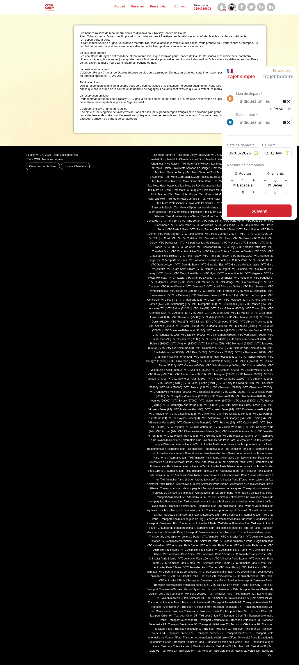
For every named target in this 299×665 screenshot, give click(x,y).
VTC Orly (229, 247)
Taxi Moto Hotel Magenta (163, 185)
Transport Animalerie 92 (226, 602)
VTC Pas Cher (186, 247)
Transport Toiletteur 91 (188, 628)
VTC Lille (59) (201, 308)
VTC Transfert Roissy (216, 255)
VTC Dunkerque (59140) (183, 361)
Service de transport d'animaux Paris (250, 580)
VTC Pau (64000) (196, 352)
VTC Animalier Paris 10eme (249, 554)
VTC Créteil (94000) (214, 339)
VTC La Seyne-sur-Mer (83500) (187, 378)
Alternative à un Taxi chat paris (253, 492)
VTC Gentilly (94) (210, 435)
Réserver (137, 6)
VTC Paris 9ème (225, 225)
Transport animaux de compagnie (180, 488)
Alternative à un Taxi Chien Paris (220, 514)
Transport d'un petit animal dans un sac (248, 532)
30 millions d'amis (203, 646)
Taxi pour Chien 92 (236, 611)
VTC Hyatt (210, 273)
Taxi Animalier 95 (216, 598)
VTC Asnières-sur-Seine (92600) (246, 348)
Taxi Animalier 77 (239, 598)
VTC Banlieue (249, 242)
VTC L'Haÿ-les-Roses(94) (184, 418)
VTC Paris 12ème (177, 229)
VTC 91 (256, 233)
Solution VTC (34, 154)
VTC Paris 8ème (203, 225)
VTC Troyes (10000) (250, 374)
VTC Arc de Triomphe (253, 295)
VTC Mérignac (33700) (221, 374)
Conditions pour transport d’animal (226, 510)
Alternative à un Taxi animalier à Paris (220, 505)
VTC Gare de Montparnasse (242, 264)
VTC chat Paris (250, 567)
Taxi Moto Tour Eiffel (213, 216)
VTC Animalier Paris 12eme (213, 554)
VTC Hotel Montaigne (249, 282)
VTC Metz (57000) (213, 317)
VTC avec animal (245, 571)
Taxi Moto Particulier (201, 203)
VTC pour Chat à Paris (184, 576)
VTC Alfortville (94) (209, 413)
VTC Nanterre (241, 238)
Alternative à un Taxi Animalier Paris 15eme (230, 475)
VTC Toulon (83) (256, 308)
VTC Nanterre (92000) (186, 339)
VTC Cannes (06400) (191, 365)
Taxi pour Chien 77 (210, 615)
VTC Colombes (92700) (210, 348)
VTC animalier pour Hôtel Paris (253, 576)
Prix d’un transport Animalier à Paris (194, 523)
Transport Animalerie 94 (165, 606)
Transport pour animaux (257, 488)
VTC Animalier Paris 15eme (195, 558)
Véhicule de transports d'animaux (173, 492)
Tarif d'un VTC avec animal (216, 576)
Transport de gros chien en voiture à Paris (174, 536)
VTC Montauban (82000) (251, 396)
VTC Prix (169, 247)
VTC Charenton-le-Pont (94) (194, 422)
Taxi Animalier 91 (244, 593)
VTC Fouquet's (263, 277)
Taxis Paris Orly (250, 584)
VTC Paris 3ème (212, 220)
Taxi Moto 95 (204, 650)
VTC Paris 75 (169, 299)
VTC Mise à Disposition (252, 290)
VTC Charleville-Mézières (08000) (170, 391)
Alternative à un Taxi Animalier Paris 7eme (174, 462)
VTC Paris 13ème (201, 229)
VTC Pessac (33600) (197, 387)
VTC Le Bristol (223, 277)
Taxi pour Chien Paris (185, 611)
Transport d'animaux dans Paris (207, 580)
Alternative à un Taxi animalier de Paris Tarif (209, 440)
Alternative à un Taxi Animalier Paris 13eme (246, 470)
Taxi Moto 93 (169, 650)
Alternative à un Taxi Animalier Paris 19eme (202, 484)
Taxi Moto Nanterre (163, 154)
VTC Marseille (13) (190, 299)
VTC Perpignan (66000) (221, 334)
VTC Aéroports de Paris (172, 260)
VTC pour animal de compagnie (178, 571)
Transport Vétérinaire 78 (245, 624)
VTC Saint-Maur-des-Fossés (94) (246, 405)
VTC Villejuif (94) (159, 413)
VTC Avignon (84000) (184, 343)
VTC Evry (225, 238)
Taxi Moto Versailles (248, 650)
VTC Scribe (187, 282)
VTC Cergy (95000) (234, 391)
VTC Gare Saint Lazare (181, 269)
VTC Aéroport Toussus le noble (207, 260)
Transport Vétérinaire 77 (214, 624)
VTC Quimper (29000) (225, 369)
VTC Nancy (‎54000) (193, 334)
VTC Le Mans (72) (242, 312)
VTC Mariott (203, 282)
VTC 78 (244, 233)
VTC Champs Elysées (199, 277)
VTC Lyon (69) (213, 299)
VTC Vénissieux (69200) (226, 387)
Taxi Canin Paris (160, 611)
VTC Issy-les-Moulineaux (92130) (187, 396)
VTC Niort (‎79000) (171, 387)
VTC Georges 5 (195, 286)
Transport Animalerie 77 (226, 606)
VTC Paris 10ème (248, 225)
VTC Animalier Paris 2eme (182, 545)
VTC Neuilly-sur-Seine (203, 295)
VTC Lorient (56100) (170, 383)
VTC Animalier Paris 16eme (213, 563)
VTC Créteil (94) (214, 405)
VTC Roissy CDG (241, 255)
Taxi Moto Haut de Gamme (218, 176)
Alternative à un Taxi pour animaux (207, 497)
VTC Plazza (176, 277)
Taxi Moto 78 (241, 646)
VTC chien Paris (228, 567)
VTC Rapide (239, 269)
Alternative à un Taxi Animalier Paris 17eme (221, 479)
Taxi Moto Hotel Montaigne (215, 194)
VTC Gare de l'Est (212, 264)
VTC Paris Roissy (190, 255)
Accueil (119, 6)
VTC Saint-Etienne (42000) (227, 308)
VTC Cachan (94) (247, 422)
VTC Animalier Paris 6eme (197, 549)
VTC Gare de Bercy (187, 264)
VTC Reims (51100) (178, 308)
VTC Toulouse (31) (235, 299)
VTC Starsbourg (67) (177, 304)
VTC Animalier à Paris (172, 580)
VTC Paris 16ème (248, 229)
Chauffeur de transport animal (176, 527)
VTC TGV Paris (238, 260)
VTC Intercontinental (230, 273)
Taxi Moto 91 (258, 646)
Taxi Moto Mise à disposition (185, 211)
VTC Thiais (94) (256, 418)
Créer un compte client (42, 166)
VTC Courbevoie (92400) (215, 361)
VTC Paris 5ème (256, 220)
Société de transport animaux (181, 514)
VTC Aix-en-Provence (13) (256, 321)
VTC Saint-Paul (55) (211, 343)
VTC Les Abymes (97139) (190, 374)
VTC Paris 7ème (181, 225)
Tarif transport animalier (233, 501)
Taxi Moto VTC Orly (210, 154)
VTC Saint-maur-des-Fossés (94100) (216, 356)
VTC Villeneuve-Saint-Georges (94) (223, 418)
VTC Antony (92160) (259, 378)
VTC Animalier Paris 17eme (178, 563)
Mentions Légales (52, 159)
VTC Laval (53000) (245, 400)
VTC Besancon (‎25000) (186, 317)
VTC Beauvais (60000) (207, 391)
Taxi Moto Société (161, 168)
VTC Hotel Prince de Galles (223, 286)
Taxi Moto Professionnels (172, 203)
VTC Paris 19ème (192, 233)
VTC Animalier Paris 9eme (179, 554)
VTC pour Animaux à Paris (236, 541)
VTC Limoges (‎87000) (225, 321)
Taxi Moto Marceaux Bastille (220, 190)
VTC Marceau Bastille (164, 282)
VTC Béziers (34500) (245, 361)
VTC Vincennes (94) (184, 413)
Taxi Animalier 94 (194, 598)
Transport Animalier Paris (189, 641)
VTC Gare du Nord (260, 260)
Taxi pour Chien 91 (211, 611)
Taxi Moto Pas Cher (163, 181)
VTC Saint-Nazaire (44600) (222, 365)
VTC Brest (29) (220, 312)
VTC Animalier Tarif (232, 536)
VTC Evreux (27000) (185, 400)
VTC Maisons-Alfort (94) (188, 409)
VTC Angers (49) (178, 312)
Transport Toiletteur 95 (180, 633)
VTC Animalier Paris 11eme (230, 558)
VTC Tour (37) (179, 321)
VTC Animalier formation (177, 541)
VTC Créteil (259, 238)
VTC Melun (190, 238)
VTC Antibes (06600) (253, 356)
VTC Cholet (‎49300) (222, 396)
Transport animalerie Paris (164, 602)
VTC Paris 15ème (224, 229)
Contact (180, 6)
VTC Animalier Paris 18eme (249, 563)
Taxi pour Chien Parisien (175, 646)
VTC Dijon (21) (200, 312)
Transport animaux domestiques (222, 488)
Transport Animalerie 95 (196, 606)
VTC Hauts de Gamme (183, 290)
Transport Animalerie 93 (257, 602)
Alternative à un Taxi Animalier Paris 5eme (194, 457)
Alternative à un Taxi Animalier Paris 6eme (246, 457)
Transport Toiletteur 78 (238, 633)
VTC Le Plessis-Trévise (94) (181, 435)
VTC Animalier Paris (206, 541)
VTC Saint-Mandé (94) (200, 426)
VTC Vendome (243, 277)
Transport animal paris (182, 505)
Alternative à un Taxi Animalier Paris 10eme (209, 466)
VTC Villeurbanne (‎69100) (242, 317)
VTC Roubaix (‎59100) (166, 334)
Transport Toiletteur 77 (209, 633)
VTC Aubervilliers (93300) (256, 369)
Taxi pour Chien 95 (185, 615)
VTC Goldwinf (257, 269)
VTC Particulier (168, 242)
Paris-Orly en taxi (195, 589)
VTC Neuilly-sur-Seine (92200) (226, 378)
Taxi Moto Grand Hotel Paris (194, 181)
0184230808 (202, 7)
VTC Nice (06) (257, 299)
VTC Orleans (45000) (214, 326)
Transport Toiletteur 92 (217, 628)
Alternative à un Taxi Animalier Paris (197, 444)
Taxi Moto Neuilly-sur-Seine (182, 216)
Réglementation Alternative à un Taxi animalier (175, 448)
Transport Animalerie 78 (257, 606)
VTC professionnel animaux (216, 571)
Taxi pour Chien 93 (260, 611)
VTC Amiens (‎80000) (161, 326)
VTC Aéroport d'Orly (209, 247)
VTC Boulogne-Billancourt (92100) (184, 330)
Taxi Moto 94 (186, 650)
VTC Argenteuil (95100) (221, 330)
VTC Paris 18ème (168, 233)
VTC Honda (164, 273)
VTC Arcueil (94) (166, 431)
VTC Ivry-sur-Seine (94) (219, 409)
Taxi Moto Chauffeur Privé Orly (185, 159)
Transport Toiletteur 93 (246, 628)
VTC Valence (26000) (197, 369)
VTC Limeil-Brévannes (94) (238, 431)
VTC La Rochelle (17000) (250, 352)
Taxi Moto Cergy (187, 154)
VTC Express (206, 269)
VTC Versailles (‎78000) (252, 334)
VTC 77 (233, 233)
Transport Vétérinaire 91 (182, 620)
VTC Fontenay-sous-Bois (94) (254, 409)
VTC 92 (267, 233)
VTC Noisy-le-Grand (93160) (236, 383)
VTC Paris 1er (169, 220)
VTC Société (207, 290)
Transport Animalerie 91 (196, 602)
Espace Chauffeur (75, 166)
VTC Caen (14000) (187, 326)
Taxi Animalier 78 (261, 598)
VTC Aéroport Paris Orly (251, 247)
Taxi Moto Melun (224, 650)
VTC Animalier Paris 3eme (216, 545)
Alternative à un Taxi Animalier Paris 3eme (209, 453)
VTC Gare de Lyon (162, 264)
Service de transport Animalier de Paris (228, 519)
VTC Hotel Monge (223, 282)
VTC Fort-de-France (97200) (255, 330)
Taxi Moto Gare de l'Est (200, 172)
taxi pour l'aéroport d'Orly (223, 589)
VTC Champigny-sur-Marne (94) (182, 405)
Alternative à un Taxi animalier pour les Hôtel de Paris (228, 527)
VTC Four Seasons (254, 286)
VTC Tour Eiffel (229, 295)
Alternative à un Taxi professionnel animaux (190, 501)
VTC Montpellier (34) (204, 304)
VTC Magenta (253, 273)
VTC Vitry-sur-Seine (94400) (177, 348)
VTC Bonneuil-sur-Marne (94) (240, 435)
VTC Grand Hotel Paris (187, 273)
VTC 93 (153, 238)
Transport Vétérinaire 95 (182, 624)
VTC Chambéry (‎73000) (257, 387)
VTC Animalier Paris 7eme (231, 549)
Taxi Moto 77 (223, 646)
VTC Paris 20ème (215, 233)
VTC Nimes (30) (199, 321)
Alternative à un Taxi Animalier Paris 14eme (176, 475)
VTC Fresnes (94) (224, 422)
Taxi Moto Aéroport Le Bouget (192, 168)
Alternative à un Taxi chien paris (214, 492)
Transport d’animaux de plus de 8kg (181, 519)
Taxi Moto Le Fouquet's (187, 190)
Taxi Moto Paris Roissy (194, 163)
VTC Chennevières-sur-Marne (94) (199, 431)
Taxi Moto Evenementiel (219, 211)
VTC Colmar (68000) (253, 365)
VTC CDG (260, 251)
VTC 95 (176, 238)
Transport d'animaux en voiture (203, 532)
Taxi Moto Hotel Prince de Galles (220, 198)
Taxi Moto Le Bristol (159, 190)
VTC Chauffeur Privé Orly (186, 251)
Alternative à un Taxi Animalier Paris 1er (229, 448)
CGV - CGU (33, 159)
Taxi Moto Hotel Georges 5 (183, 198)
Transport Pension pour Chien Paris (227, 641)
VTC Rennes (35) (255, 304)
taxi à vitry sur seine (171, 593)
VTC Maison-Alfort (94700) (215, 400)
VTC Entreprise (226, 290)
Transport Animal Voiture (170, 497)
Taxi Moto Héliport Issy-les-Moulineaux (197, 207)
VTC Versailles (208, 238)
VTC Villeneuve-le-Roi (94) (231, 426)
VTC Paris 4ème (234, 220)
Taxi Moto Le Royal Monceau (197, 185)
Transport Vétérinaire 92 (214, 620)
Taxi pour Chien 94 (161, 615)
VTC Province (230, 242)
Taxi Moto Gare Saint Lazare (182, 176)
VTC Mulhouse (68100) (243, 326)
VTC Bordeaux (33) (230, 304)
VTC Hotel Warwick (172, 286)
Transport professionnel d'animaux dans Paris (181, 584)
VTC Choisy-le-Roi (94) (237, 413)
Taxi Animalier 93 (171, 598)
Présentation (159, 6)
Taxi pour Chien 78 (235, 615)
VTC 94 (165, 238)
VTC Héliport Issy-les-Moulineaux (199, 242)
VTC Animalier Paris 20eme (200, 567)
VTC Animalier (210, 536)
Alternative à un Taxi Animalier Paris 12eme (192, 470)
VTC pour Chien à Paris (225, 584)
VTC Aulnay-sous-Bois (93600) (247, 339)
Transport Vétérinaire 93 (245, 620)
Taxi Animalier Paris (220, 593)
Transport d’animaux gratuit (187, 510)
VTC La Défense (178, 295)
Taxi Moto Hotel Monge (183, 194)
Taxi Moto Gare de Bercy (169, 172)
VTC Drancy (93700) (160, 374)
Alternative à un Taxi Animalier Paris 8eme (227, 462)
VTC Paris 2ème (190, 220)
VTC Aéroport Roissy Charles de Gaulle (227, 251)
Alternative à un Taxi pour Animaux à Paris (246, 444)
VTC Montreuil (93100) (239, 343)
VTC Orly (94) (175, 426)
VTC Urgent (223, 269)
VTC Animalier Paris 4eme (250, 545)
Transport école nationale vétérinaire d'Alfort (209, 637)
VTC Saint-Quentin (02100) (200, 383)
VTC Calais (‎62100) (221, 352)
